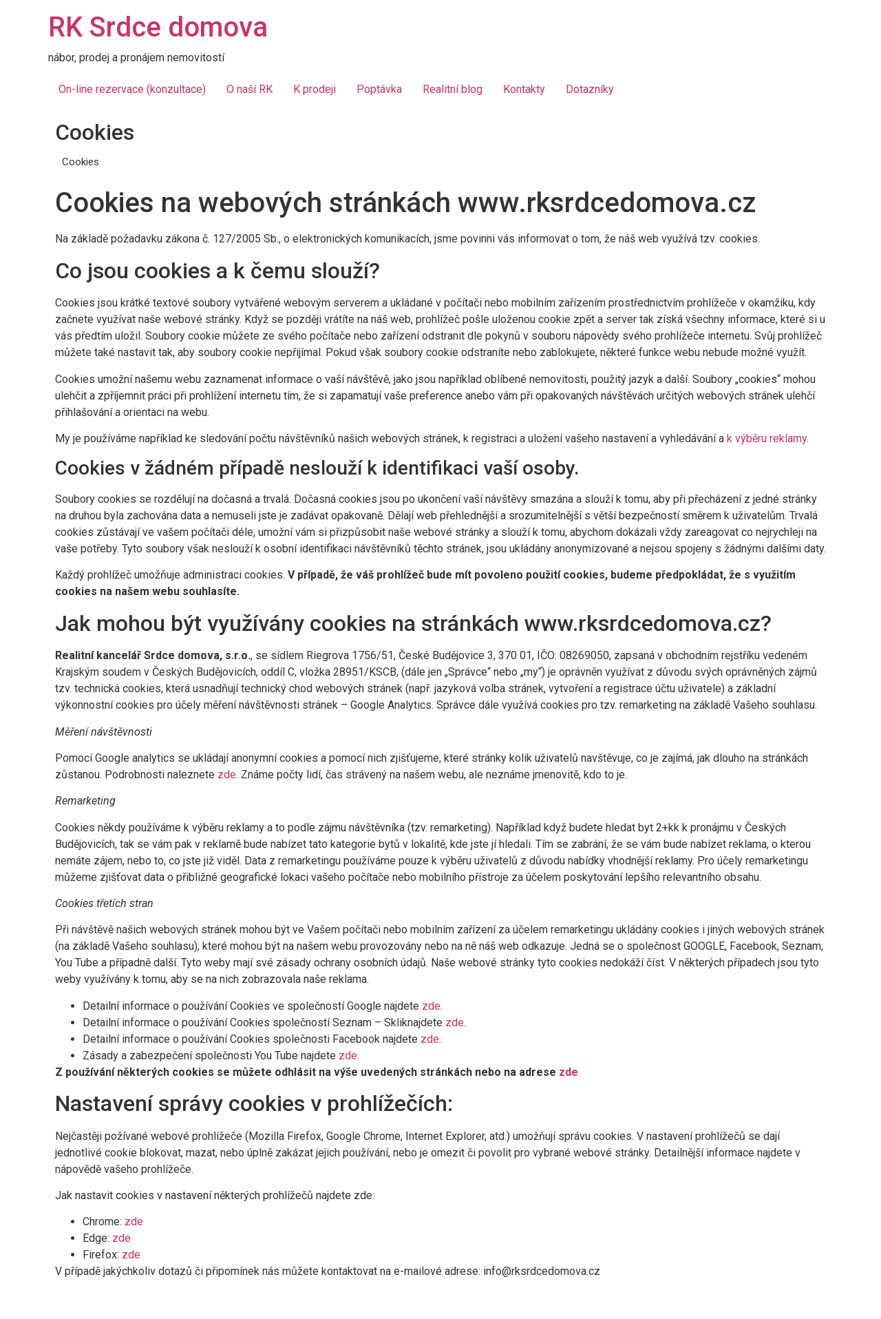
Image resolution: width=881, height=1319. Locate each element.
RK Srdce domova (158, 27)
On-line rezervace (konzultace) (132, 89)
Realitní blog (452, 89)
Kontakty (524, 89)
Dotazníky (590, 89)
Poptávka (379, 89)
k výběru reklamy (767, 438)
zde (226, 774)
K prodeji (314, 89)
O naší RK (249, 89)
